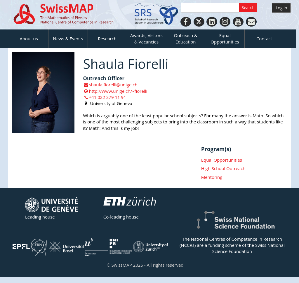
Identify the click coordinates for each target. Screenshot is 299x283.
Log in (281, 8)
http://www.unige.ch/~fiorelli (115, 91)
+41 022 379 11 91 (104, 97)
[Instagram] (225, 22)
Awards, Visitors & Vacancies (146, 38)
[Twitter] (199, 22)
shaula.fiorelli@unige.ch (110, 85)
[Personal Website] (251, 22)
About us (29, 38)
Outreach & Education (185, 38)
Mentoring (211, 177)
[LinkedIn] (211, 22)
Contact (264, 38)
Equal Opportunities (225, 38)
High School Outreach (223, 168)
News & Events (68, 38)
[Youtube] (238, 22)
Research (107, 38)
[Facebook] (185, 22)
